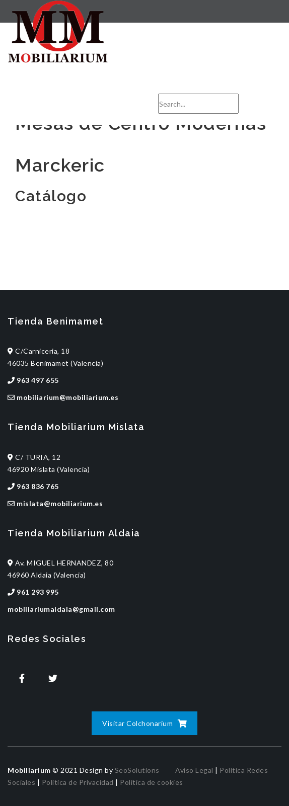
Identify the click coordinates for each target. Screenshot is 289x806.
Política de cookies (151, 782)
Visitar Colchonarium (144, 723)
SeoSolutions (137, 770)
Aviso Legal (194, 770)
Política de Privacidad (78, 782)
